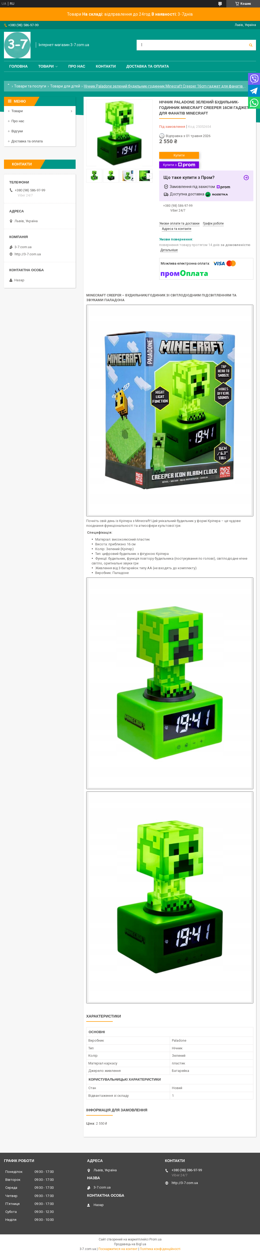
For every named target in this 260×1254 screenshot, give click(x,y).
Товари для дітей (65, 86)
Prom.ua (155, 1239)
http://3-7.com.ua (28, 254)
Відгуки (17, 131)
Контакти (106, 66)
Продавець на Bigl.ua (130, 1244)
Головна (18, 66)
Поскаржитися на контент (117, 1249)
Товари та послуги (30, 86)
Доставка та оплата (147, 66)
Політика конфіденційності (160, 1249)
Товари (46, 66)
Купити (179, 155)
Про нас (76, 66)
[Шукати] (250, 45)
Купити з (179, 165)
